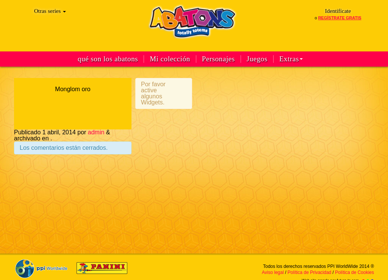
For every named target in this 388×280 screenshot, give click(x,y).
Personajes (218, 59)
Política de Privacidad (309, 272)
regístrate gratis (339, 18)
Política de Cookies (354, 272)
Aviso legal (273, 272)
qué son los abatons (108, 59)
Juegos (257, 59)
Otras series (50, 11)
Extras (291, 59)
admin (96, 132)
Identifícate (338, 11)
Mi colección (170, 59)
